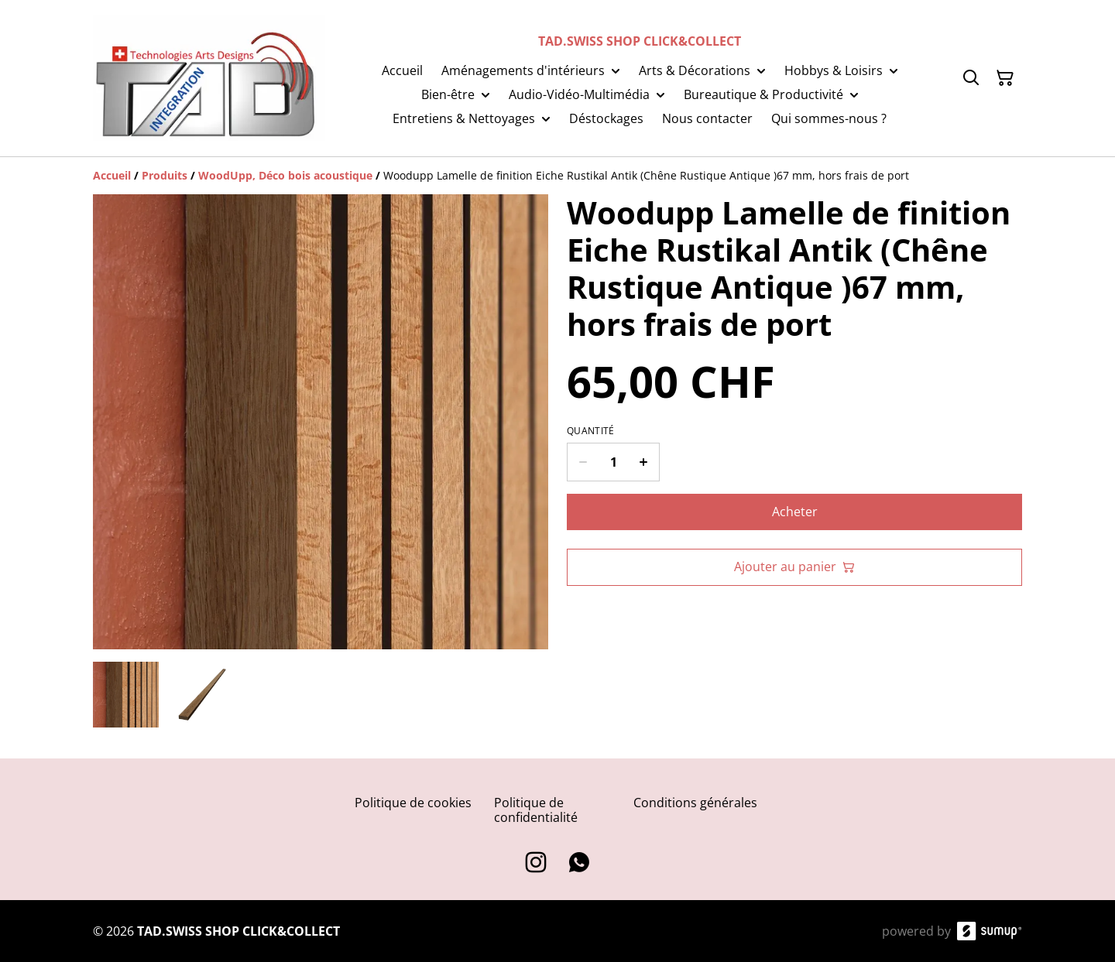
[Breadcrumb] (557, 175)
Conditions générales (695, 802)
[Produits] (164, 175)
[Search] (971, 78)
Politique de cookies (413, 802)
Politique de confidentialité (536, 810)
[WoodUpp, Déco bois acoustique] (285, 175)
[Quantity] (613, 462)
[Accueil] (112, 175)
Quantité (590, 431)
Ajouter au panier (794, 566)
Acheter (795, 511)
